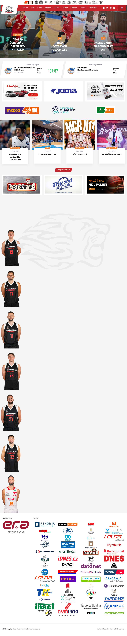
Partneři (74, 8)
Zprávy (25, 8)
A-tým (39, 8)
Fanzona (83, 8)
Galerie (65, 8)
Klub (32, 8)
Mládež (56, 8)
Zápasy (48, 8)
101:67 (53, 70)
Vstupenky (93, 8)
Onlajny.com (121, 629)
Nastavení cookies (103, 629)
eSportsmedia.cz (34, 629)
